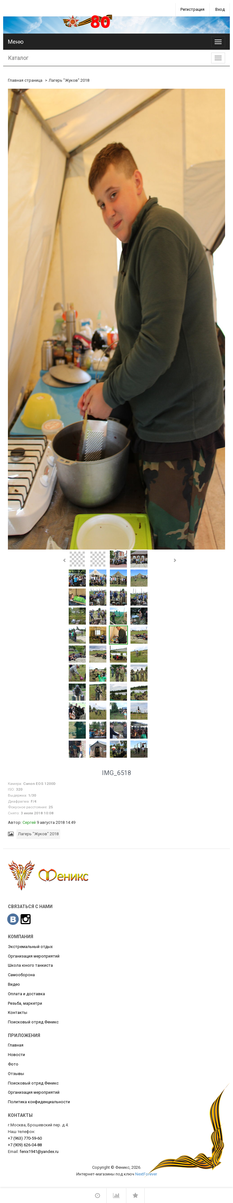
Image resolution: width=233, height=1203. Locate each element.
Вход (220, 9)
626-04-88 (25, 1145)
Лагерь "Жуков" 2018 (69, 80)
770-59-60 (25, 1138)
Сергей (29, 822)
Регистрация (192, 9)
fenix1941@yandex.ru (39, 1151)
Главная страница (25, 80)
